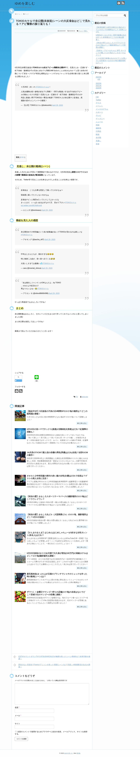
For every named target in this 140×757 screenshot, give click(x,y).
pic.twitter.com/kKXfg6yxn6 (31, 205)
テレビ (81, 31)
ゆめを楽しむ (25, 3)
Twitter (98, 100)
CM (97, 97)
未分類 (98, 138)
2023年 (99, 77)
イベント (99, 106)
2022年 (99, 83)
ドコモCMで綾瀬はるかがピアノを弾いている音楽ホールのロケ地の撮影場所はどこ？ (111, 60)
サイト (17, 724)
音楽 (97, 144)
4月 (99, 79)
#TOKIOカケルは (42, 87)
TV (77, 397)
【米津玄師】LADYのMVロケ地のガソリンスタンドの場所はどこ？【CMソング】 (111, 29)
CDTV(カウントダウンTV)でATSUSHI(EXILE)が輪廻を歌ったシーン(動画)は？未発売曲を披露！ (51, 657)
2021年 (99, 86)
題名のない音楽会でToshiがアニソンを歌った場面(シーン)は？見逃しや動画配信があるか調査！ (51, 665)
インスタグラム (102, 109)
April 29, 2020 (57, 105)
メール (18, 715)
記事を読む (83, 423)
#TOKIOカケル (70, 202)
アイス (98, 103)
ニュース (99, 122)
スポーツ (99, 112)
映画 (97, 134)
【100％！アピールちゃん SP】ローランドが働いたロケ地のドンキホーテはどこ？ (111, 53)
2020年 (99, 88)
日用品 (98, 131)
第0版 (78, 753)
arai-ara (85, 397)
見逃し (86, 31)
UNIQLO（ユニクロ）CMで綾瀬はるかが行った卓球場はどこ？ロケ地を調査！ (111, 37)
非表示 (22, 157)
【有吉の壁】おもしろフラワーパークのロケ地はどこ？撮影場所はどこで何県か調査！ (111, 45)
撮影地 (98, 128)
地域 (97, 125)
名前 (17, 707)
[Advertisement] (52, 49)
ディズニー (100, 119)
